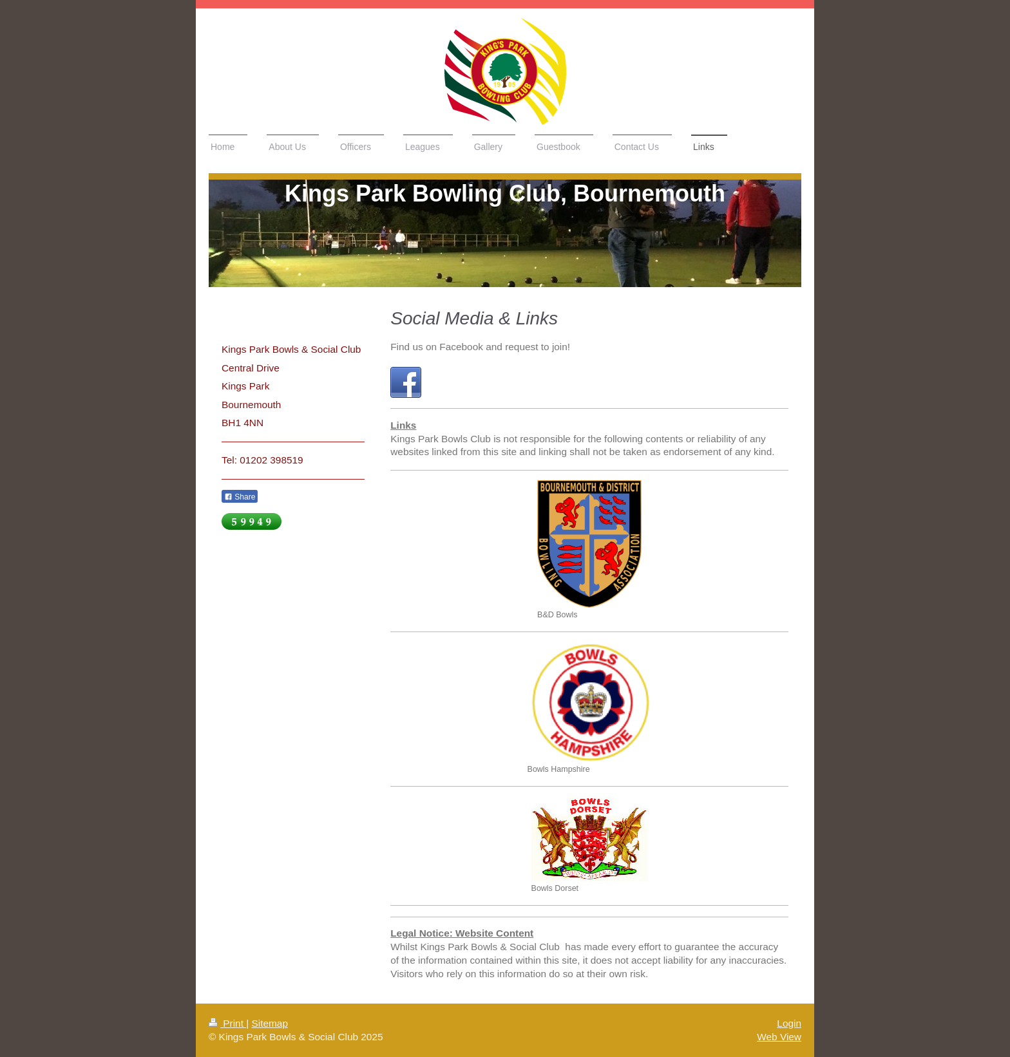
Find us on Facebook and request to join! (480, 346)
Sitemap (269, 1023)
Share (239, 496)
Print (227, 1023)
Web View (779, 1036)
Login (789, 1023)
